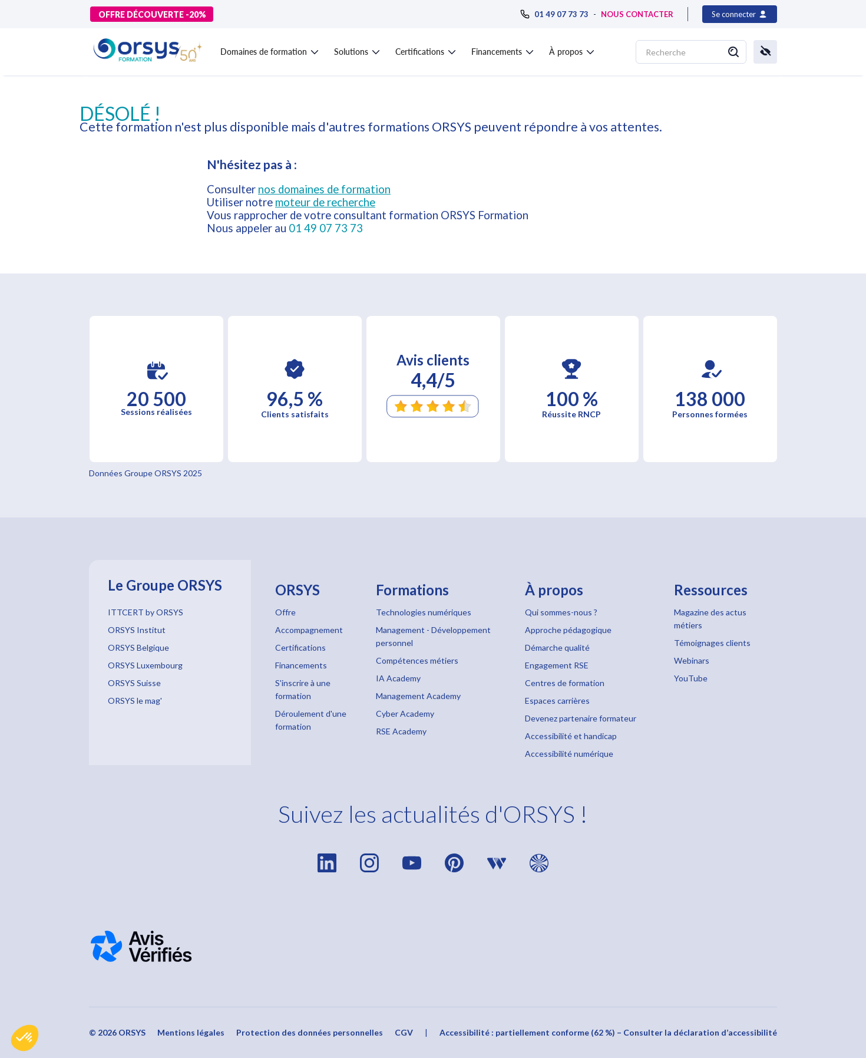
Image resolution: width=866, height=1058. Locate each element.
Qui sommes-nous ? (561, 612)
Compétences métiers (417, 660)
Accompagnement (309, 630)
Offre (285, 612)
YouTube (691, 678)
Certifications (300, 647)
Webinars (691, 660)
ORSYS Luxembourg (145, 665)
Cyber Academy (405, 713)
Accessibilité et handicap (571, 736)
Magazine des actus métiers (710, 618)
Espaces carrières (557, 701)
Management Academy (418, 696)
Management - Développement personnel (433, 636)
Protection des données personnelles (309, 1032)
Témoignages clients (712, 643)
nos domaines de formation (324, 189)
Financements (301, 665)
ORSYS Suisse (134, 683)
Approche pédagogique (568, 630)
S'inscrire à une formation (302, 689)
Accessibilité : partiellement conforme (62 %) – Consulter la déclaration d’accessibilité (608, 1032)
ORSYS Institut (137, 630)
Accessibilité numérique (569, 754)
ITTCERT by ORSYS (145, 612)
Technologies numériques (423, 612)
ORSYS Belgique (138, 647)
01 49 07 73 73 (326, 228)
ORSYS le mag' (135, 701)
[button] (25, 1038)
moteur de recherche (325, 202)
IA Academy (398, 678)
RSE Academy (401, 731)
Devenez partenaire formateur (580, 718)
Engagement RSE (557, 665)
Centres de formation (564, 683)
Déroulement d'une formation (310, 719)
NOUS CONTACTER (637, 14)
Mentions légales (190, 1032)
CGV (404, 1032)
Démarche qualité (557, 647)
